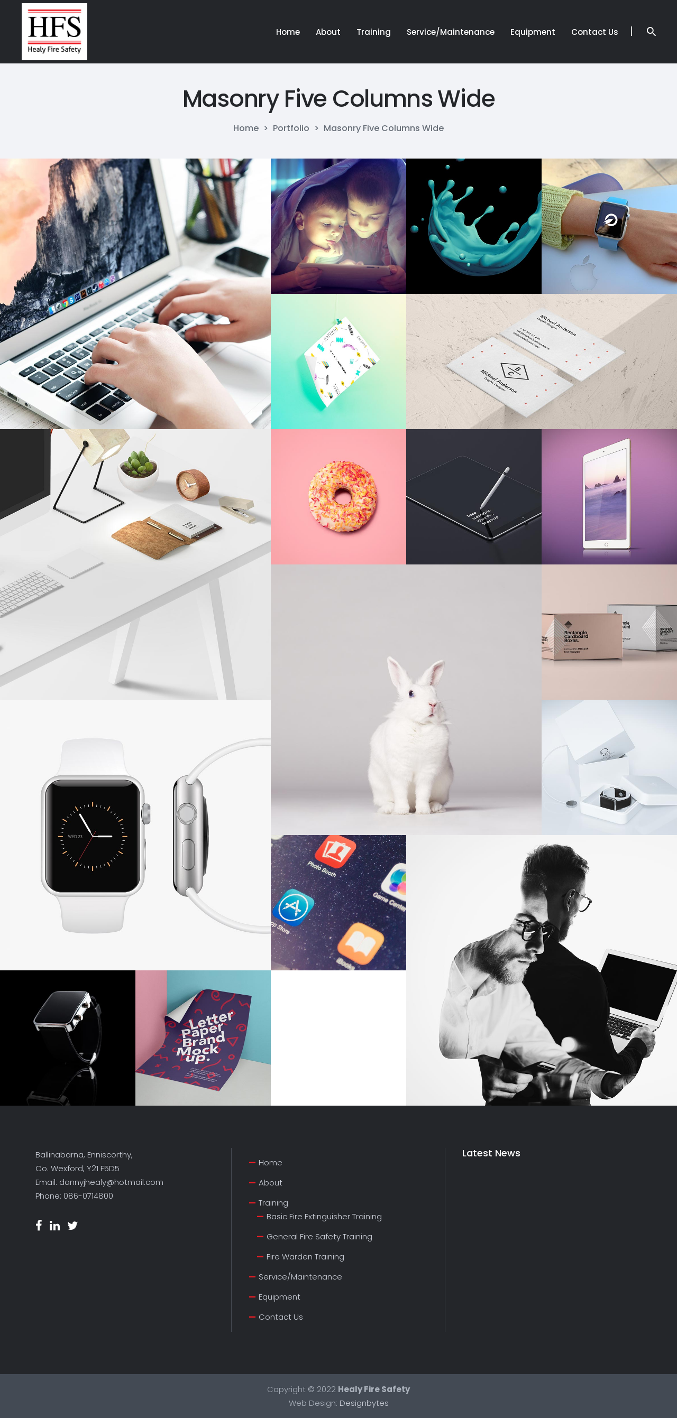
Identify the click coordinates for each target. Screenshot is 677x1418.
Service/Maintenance (300, 1276)
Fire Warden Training (305, 1256)
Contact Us (281, 1316)
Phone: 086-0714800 (74, 1195)
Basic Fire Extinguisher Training (324, 1216)
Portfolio (291, 128)
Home (246, 128)
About (270, 1182)
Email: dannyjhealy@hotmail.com (99, 1182)
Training (273, 1202)
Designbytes (364, 1402)
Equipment (279, 1296)
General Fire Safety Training (319, 1236)
